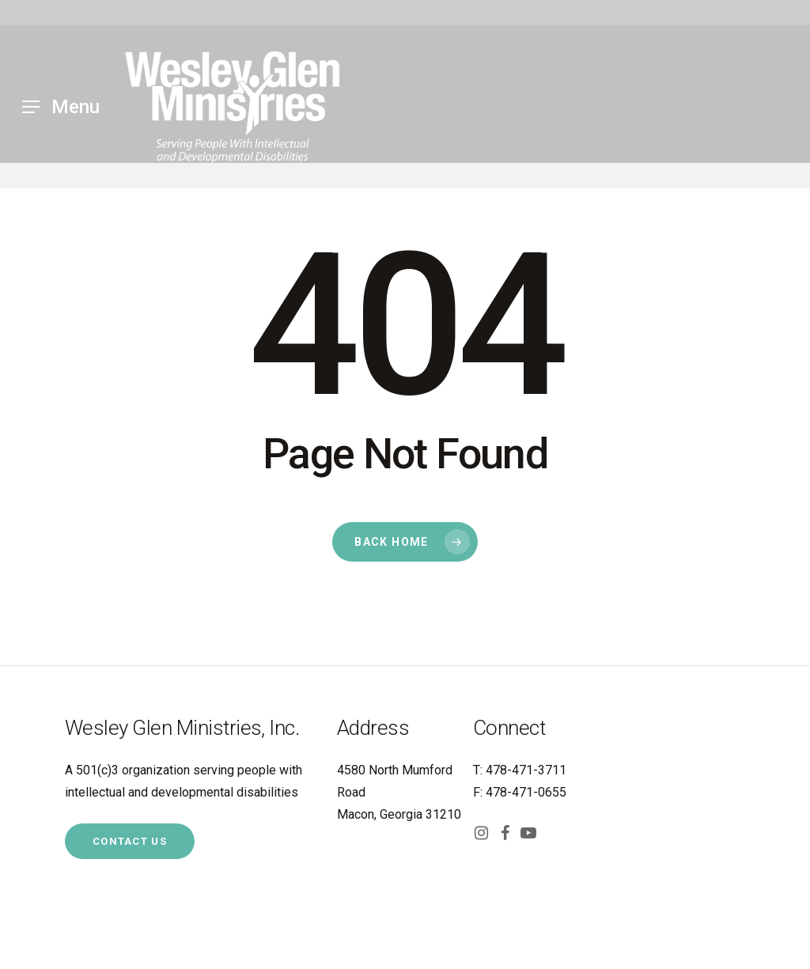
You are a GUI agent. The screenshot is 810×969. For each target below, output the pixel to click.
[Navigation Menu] (61, 106)
